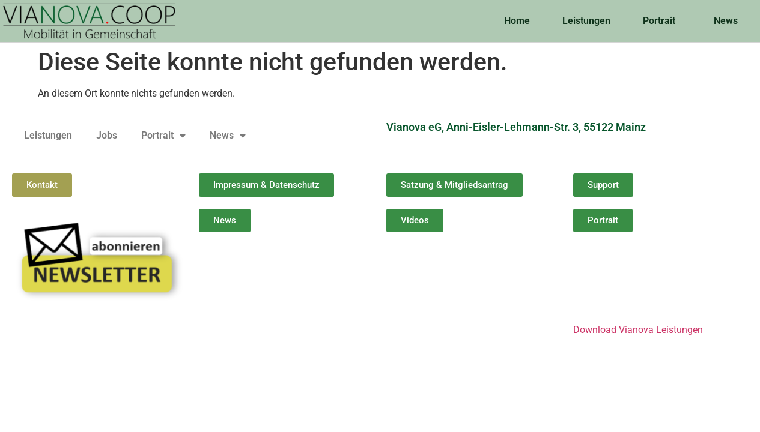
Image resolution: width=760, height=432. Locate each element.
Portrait (662, 21)
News (729, 21)
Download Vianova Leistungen (638, 329)
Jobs (106, 135)
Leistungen (586, 20)
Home (517, 20)
